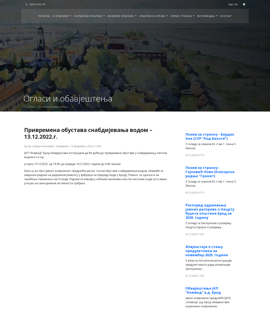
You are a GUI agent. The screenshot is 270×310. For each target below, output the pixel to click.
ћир (231, 4)
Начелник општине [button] (120, 16)
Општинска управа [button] (152, 16)
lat (236, 4)
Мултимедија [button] (206, 16)
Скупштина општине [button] (88, 16)
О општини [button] (61, 16)
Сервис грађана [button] (181, 16)
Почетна (44, 16)
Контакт (226, 16)
